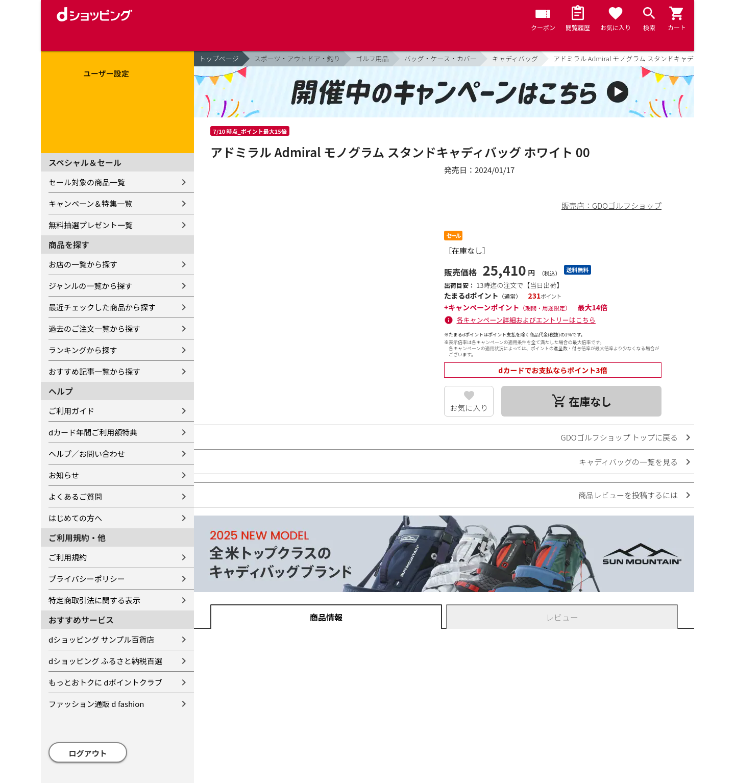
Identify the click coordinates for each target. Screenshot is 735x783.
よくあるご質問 (75, 496)
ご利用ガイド (71, 410)
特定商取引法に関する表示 (94, 600)
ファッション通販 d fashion (96, 703)
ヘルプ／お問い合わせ (86, 453)
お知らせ (63, 475)
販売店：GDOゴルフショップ (611, 205)
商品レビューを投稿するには (628, 495)
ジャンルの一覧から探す (90, 285)
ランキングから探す (82, 350)
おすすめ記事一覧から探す (94, 371)
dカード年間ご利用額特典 (92, 432)
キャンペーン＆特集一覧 (90, 203)
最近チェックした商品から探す (102, 307)
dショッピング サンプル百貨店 (101, 639)
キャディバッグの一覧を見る (628, 462)
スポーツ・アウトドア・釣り (297, 58)
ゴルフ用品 (372, 58)
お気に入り (469, 407)
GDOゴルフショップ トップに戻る (619, 437)
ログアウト (88, 753)
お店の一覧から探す (82, 264)
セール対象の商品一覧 (86, 182)
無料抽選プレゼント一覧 (90, 224)
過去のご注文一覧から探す (94, 328)
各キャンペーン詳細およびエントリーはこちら (526, 320)
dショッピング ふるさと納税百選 (105, 660)
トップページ (219, 58)
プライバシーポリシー (86, 578)
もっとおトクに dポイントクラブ (105, 682)
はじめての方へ (75, 517)
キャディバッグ (515, 58)
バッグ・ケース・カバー (440, 58)
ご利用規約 (67, 557)
